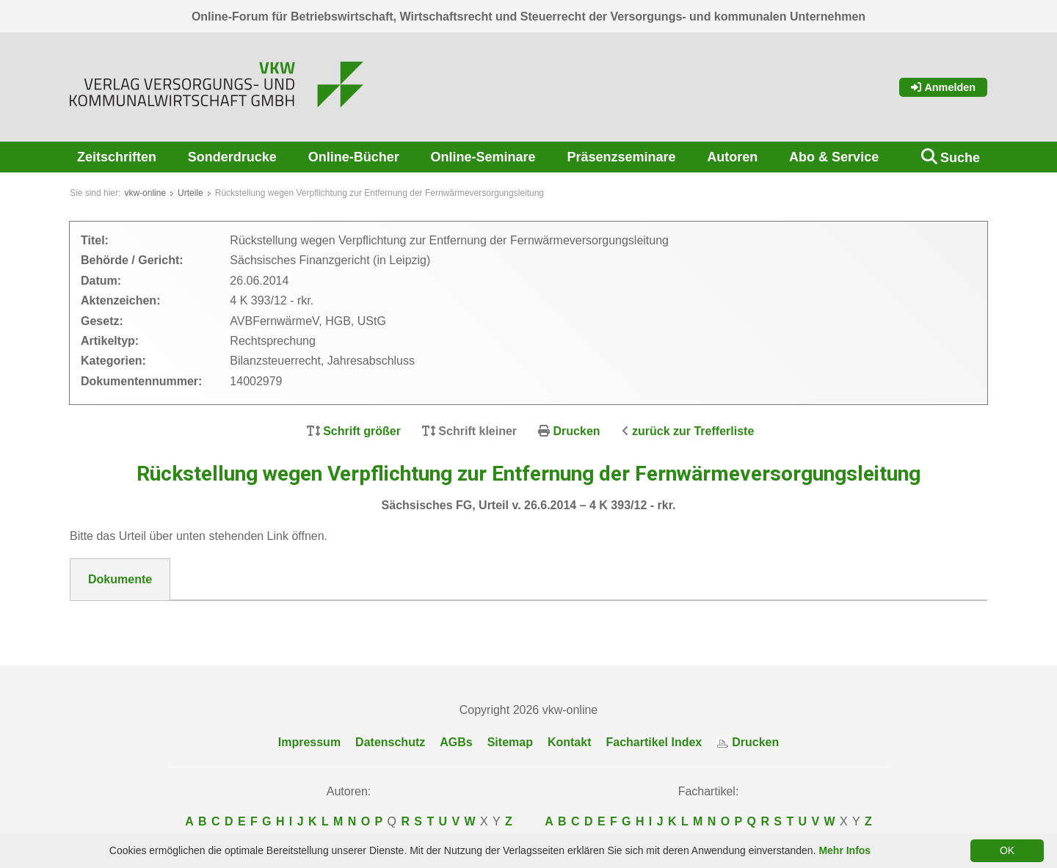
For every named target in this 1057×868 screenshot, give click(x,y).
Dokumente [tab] (120, 579)
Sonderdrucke (232, 157)
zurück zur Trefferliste (693, 431)
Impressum (309, 742)
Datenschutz (390, 742)
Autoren (732, 157)
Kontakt (570, 742)
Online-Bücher (353, 157)
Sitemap (510, 742)
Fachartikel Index (654, 742)
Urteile (190, 193)
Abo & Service (834, 157)
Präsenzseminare (621, 157)
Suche (960, 157)
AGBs (456, 742)
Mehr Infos (844, 850)
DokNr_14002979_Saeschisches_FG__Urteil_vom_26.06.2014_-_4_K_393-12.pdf (311, 618)
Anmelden (943, 87)
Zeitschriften (116, 157)
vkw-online (145, 193)
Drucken (576, 431)
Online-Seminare (483, 157)
